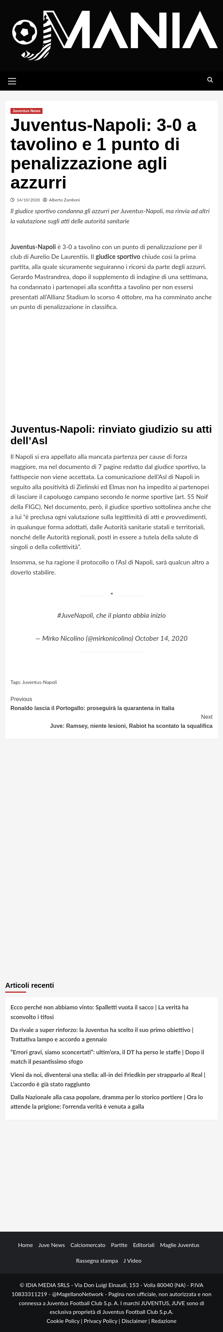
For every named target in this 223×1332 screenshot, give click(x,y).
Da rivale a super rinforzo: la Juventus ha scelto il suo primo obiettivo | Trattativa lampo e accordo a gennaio (101, 1034)
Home (25, 1244)
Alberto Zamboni (64, 199)
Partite (119, 1244)
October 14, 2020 (161, 638)
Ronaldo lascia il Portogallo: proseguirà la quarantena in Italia (111, 703)
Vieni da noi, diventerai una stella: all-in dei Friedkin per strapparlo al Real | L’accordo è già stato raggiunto (107, 1079)
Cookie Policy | (65, 1320)
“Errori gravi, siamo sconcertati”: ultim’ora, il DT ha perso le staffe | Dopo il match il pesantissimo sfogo (107, 1056)
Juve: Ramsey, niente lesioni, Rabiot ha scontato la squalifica (111, 721)
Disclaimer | (136, 1320)
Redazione (163, 1320)
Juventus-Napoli (39, 682)
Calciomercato (87, 1244)
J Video (132, 1260)
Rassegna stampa (97, 1260)
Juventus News (26, 111)
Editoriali (144, 1244)
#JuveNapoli (75, 615)
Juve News (51, 1244)
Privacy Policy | (102, 1320)
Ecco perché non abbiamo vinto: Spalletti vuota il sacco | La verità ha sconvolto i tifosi (99, 1011)
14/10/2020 (28, 199)
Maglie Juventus (179, 1244)
